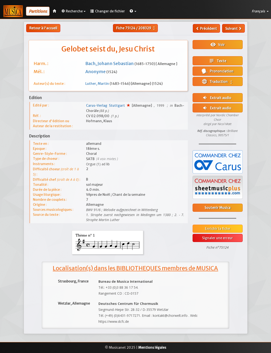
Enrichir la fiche (217, 229)
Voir (217, 44)
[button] (133, 11)
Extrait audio (216, 98)
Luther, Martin (97, 83)
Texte (217, 61)
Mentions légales (152, 347)
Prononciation (217, 71)
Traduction (217, 81)
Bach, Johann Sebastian (109, 63)
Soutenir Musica (217, 208)
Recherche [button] (73, 11)
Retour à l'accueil (43, 28)
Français (260, 11)
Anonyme (95, 71)
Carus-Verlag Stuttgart (106, 105)
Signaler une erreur (217, 238)
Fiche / (136, 28)
